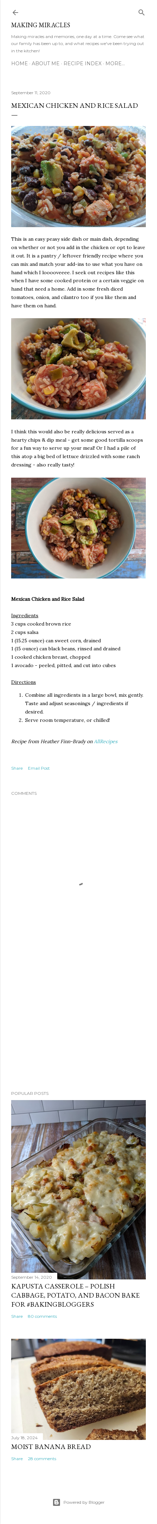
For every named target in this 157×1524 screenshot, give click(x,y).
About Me (46, 63)
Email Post (39, 768)
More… (115, 63)
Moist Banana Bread (51, 1446)
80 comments (42, 1316)
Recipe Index (82, 63)
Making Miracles (40, 25)
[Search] (141, 11)
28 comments (42, 1458)
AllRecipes (105, 741)
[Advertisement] (78, 1024)
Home (19, 63)
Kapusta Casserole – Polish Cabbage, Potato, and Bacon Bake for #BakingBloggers (75, 1295)
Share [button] (17, 768)
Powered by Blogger (78, 1502)
